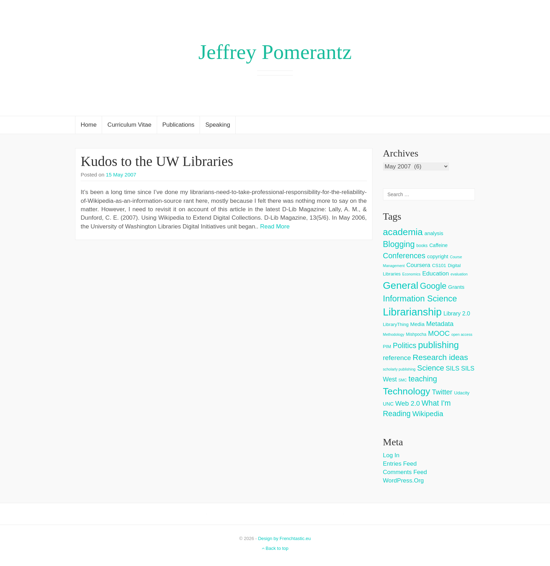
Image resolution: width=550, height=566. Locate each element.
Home (88, 124)
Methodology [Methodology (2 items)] (393, 334)
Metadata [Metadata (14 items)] (440, 323)
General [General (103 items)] (400, 285)
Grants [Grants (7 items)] (456, 287)
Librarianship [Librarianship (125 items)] (412, 312)
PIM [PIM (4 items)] (387, 346)
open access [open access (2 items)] (461, 334)
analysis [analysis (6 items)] (433, 233)
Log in (391, 455)
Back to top (275, 548)
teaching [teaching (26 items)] (422, 378)
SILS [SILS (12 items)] (453, 368)
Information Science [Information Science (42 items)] (420, 298)
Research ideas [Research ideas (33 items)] (440, 357)
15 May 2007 (121, 175)
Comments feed (405, 472)
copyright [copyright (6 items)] (437, 256)
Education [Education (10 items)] (435, 273)
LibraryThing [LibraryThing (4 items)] (396, 324)
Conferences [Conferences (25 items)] (404, 256)
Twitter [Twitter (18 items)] (442, 392)
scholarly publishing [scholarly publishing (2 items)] (399, 369)
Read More (275, 226)
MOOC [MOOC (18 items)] (439, 333)
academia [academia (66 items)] (403, 232)
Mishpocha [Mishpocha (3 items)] (416, 334)
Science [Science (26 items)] (430, 368)
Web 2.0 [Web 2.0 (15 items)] (407, 403)
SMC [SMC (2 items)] (402, 380)
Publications (178, 124)
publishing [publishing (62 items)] (438, 345)
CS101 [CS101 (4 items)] (439, 265)
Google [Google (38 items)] (433, 286)
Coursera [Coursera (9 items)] (418, 265)
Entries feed (400, 463)
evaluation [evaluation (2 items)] (459, 274)
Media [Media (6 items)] (417, 324)
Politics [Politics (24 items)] (404, 345)
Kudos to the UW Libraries (157, 161)
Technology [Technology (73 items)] (406, 391)
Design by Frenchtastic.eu (284, 538)
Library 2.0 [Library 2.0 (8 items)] (456, 313)
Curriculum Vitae (129, 124)
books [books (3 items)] (422, 245)
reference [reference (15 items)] (397, 357)
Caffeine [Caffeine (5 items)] (438, 245)
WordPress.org (403, 480)
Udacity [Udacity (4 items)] (461, 392)
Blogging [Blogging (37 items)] (399, 244)
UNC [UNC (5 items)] (388, 404)
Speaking (217, 124)
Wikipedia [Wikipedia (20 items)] (427, 414)
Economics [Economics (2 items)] (411, 274)
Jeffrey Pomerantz (274, 52)
